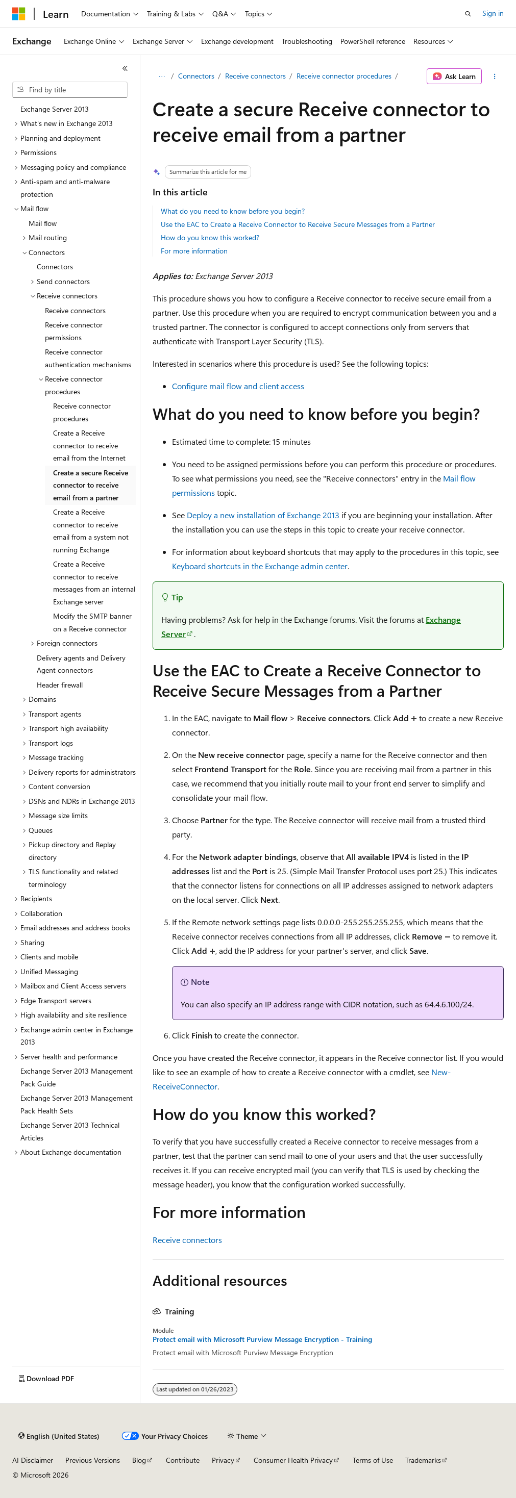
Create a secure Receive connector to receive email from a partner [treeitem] (90, 485)
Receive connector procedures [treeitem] (82, 412)
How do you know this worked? (210, 237)
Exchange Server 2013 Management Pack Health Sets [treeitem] (76, 1104)
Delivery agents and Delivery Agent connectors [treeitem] (81, 664)
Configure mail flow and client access (238, 385)
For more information (194, 251)
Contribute (183, 1460)
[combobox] (70, 90)
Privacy (223, 1460)
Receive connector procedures (344, 76)
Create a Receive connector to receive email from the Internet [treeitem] (89, 445)
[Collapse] (125, 68)
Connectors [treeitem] (55, 266)
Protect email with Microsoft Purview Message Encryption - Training (262, 1339)
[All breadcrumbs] (161, 76)
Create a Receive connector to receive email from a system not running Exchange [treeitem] (91, 530)
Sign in (493, 13)
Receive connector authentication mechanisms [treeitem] (88, 358)
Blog (139, 1460)
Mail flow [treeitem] (43, 223)
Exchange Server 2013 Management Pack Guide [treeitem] (76, 1077)
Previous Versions (92, 1460)
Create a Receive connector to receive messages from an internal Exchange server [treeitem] (94, 582)
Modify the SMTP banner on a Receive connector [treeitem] (92, 622)
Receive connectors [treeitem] (75, 310)
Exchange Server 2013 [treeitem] (54, 109)
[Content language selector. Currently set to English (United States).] (59, 1436)
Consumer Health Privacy (293, 1460)
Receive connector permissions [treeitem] (74, 331)
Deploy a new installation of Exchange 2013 (263, 515)
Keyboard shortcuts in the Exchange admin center (260, 566)
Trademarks (423, 1460)
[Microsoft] (19, 13)
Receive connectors (255, 76)
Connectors (196, 76)
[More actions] (495, 76)
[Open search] (468, 14)
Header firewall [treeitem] (60, 685)
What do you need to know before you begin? (233, 211)
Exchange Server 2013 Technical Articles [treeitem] (69, 1131)
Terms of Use (373, 1460)
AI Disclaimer (32, 1460)
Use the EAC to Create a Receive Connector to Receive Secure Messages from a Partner (298, 224)
